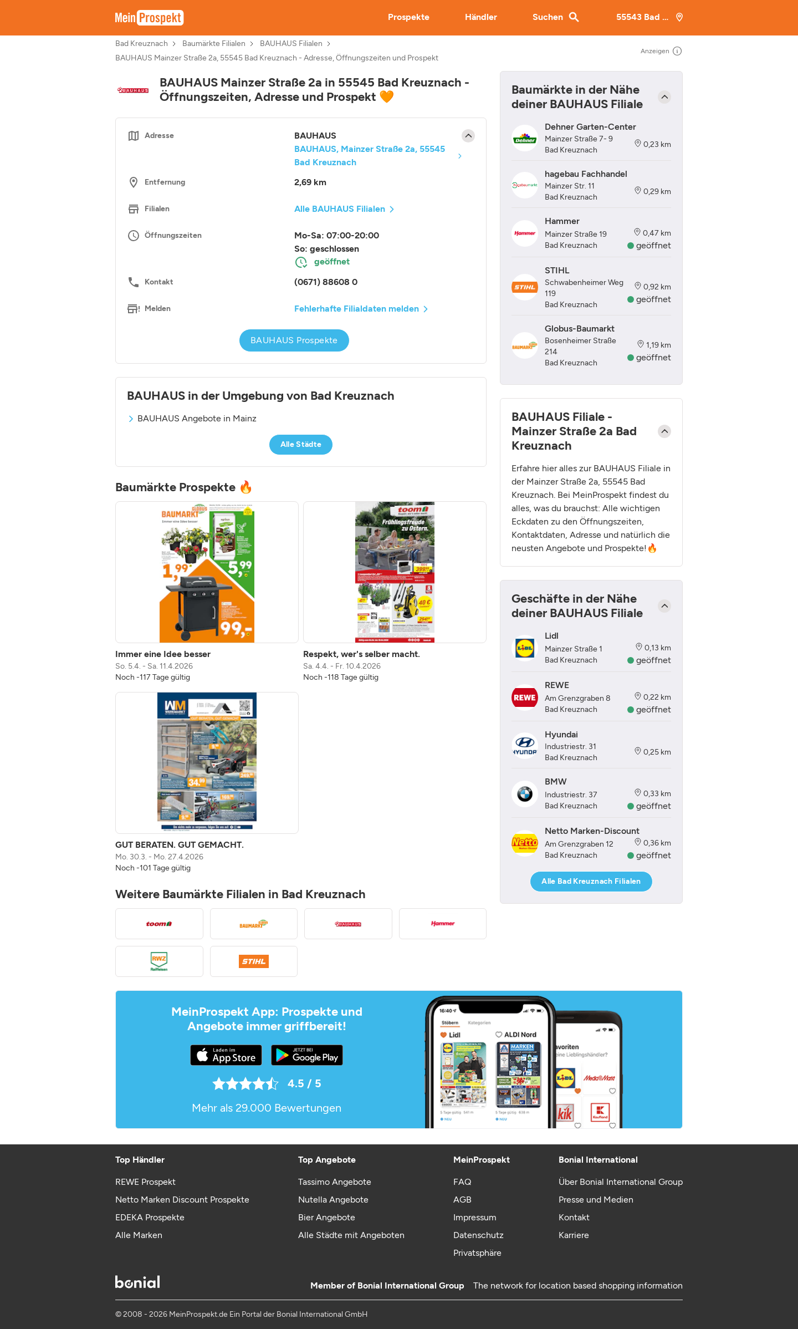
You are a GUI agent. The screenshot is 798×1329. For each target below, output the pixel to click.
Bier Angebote (326, 1217)
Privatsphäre (477, 1252)
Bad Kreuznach (141, 44)
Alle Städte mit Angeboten (351, 1235)
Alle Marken (138, 1235)
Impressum (475, 1217)
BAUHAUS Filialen (291, 44)
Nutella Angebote (333, 1199)
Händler (481, 17)
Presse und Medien (596, 1199)
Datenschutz (478, 1235)
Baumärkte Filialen (213, 44)
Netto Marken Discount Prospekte (182, 1199)
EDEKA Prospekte (150, 1217)
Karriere (574, 1235)
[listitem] (207, 592)
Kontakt (574, 1217)
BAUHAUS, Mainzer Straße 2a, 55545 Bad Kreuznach (369, 155)
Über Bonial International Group (621, 1182)
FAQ (462, 1182)
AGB (462, 1199)
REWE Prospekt (145, 1182)
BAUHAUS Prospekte (294, 340)
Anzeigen (662, 51)
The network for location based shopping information (578, 1285)
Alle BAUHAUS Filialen (339, 208)
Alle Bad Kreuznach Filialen (591, 881)
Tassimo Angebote (334, 1182)
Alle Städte (301, 444)
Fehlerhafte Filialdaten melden (356, 308)
